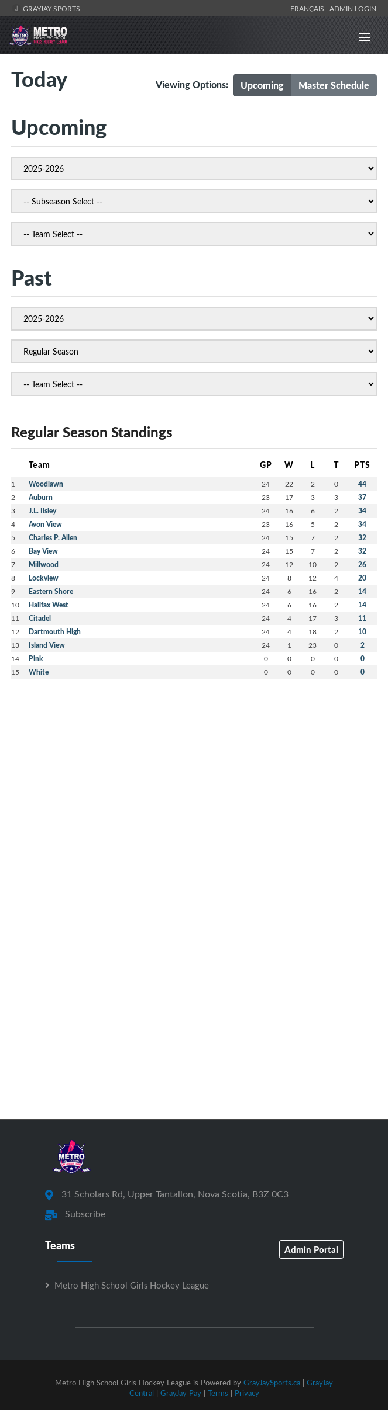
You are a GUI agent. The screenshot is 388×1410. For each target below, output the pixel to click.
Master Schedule (333, 85)
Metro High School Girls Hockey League (131, 1285)
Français (309, 8)
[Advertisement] (194, 798)
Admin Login (352, 8)
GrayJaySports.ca (271, 1382)
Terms (218, 1393)
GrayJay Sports (46, 8)
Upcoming (262, 85)
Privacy (247, 1393)
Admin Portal (311, 1249)
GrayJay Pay (180, 1393)
